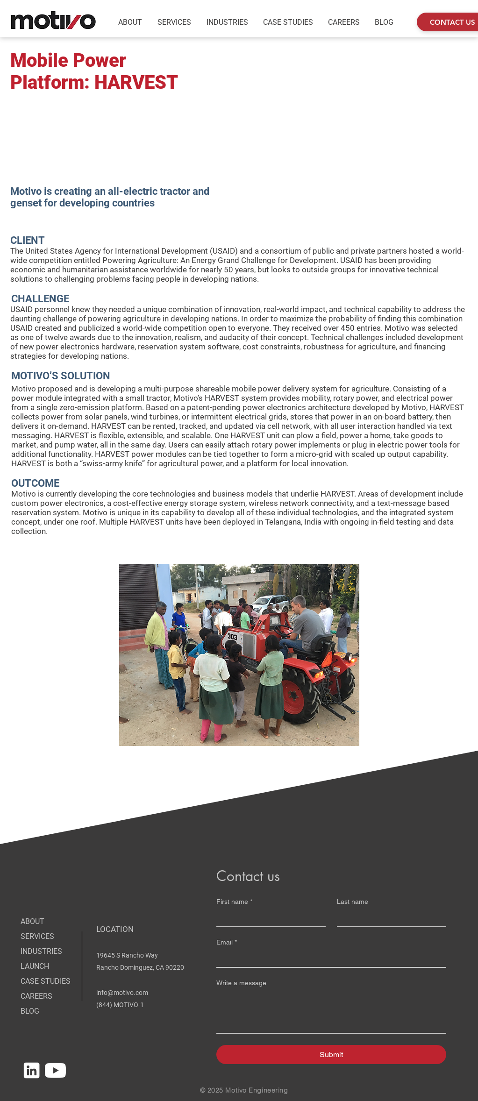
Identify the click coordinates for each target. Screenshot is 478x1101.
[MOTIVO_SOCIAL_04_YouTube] (55, 1070)
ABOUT (32, 921)
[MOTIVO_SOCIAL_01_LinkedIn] (31, 1070)
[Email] (328, 958)
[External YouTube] (339, 117)
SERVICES (37, 936)
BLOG (30, 1011)
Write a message (241, 983)
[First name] (268, 917)
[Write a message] (331, 1011)
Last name (352, 901)
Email (226, 942)
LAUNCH (35, 966)
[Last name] (389, 917)
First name (234, 902)
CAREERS (36, 996)
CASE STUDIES (46, 981)
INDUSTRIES (41, 951)
